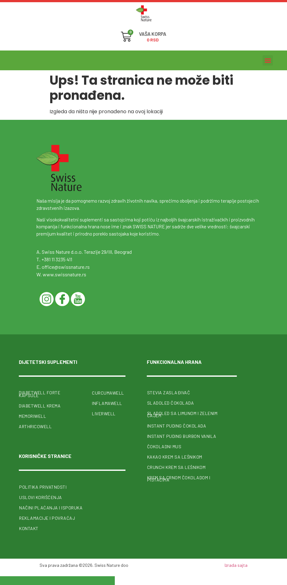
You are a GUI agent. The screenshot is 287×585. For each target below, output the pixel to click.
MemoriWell (32, 415)
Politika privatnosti (42, 486)
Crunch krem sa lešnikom (176, 467)
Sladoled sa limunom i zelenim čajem (182, 414)
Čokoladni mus (164, 446)
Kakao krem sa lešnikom (174, 457)
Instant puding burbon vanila (181, 436)
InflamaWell (107, 403)
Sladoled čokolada (170, 403)
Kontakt (29, 528)
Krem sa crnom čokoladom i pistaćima (178, 478)
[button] (268, 60)
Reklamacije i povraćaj (47, 517)
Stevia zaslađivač (168, 392)
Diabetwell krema (40, 405)
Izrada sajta (236, 564)
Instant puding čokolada (176, 425)
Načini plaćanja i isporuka (50, 507)
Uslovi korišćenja (40, 497)
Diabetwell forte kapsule (39, 394)
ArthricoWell (35, 426)
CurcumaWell (108, 393)
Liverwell (104, 413)
